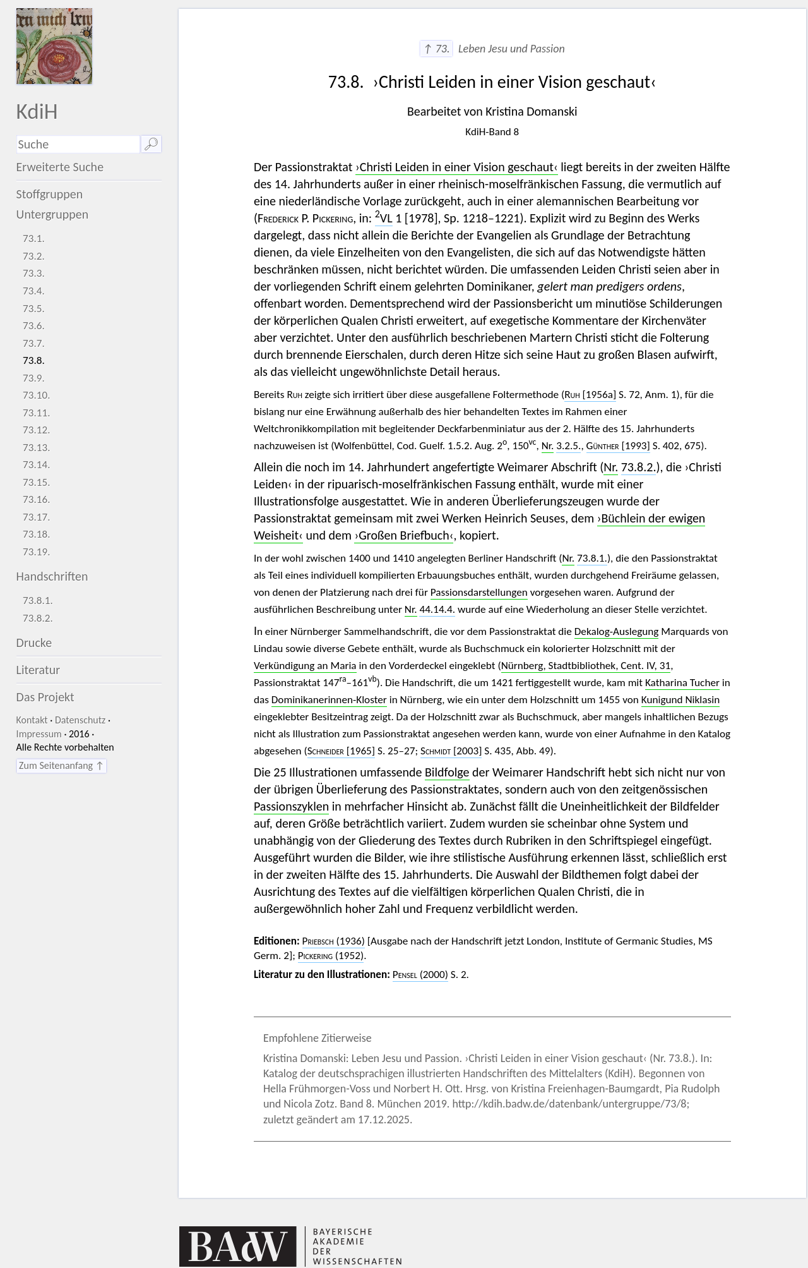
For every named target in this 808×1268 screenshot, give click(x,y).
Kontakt (32, 720)
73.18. (36, 534)
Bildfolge (447, 772)
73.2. (34, 256)
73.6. (34, 325)
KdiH (37, 110)
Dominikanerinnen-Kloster (329, 699)
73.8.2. (38, 618)
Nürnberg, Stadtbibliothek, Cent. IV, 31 (586, 665)
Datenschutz (80, 720)
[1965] (341, 751)
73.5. (34, 308)
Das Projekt (45, 696)
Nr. (548, 445)
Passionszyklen (291, 806)
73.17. (36, 517)
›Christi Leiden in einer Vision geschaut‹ (456, 166)
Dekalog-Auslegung (616, 631)
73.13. (36, 447)
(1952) (331, 955)
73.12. (36, 430)
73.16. (36, 499)
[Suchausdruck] (78, 144)
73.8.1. (38, 600)
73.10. (36, 395)
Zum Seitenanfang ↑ (61, 765)
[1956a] (590, 394)
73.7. (34, 343)
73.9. (34, 378)
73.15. (36, 482)
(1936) (333, 941)
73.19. (36, 552)
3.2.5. (568, 445)
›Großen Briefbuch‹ (403, 535)
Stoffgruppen (49, 194)
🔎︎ (151, 144)
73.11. (36, 413)
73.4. (34, 291)
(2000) (420, 974)
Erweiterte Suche (60, 166)
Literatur (38, 669)
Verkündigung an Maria (305, 665)
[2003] (451, 751)
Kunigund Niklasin (680, 699)
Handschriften (52, 576)
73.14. (36, 464)
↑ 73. (435, 49)
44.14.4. (437, 609)
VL (384, 218)
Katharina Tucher (682, 682)
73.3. (34, 273)
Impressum (39, 734)
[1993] (618, 445)
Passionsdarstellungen (479, 592)
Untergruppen (52, 214)
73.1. (34, 238)
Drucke (34, 642)
